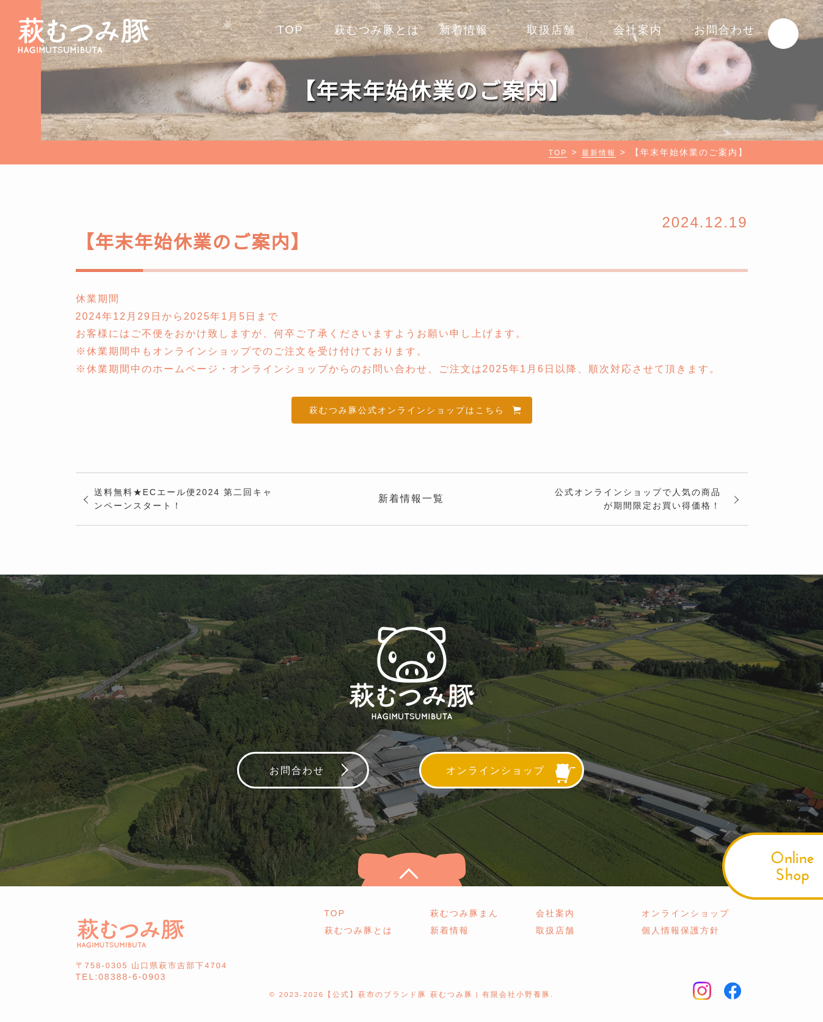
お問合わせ (724, 30)
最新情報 (596, 152)
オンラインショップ (686, 924)
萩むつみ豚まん (464, 924)
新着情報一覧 (411, 506)
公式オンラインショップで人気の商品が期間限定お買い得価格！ (638, 506)
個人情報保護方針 (681, 942)
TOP (290, 30)
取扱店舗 (551, 30)
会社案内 (637, 30)
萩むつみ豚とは (377, 30)
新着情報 (463, 30)
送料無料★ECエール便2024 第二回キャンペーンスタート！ (185, 506)
